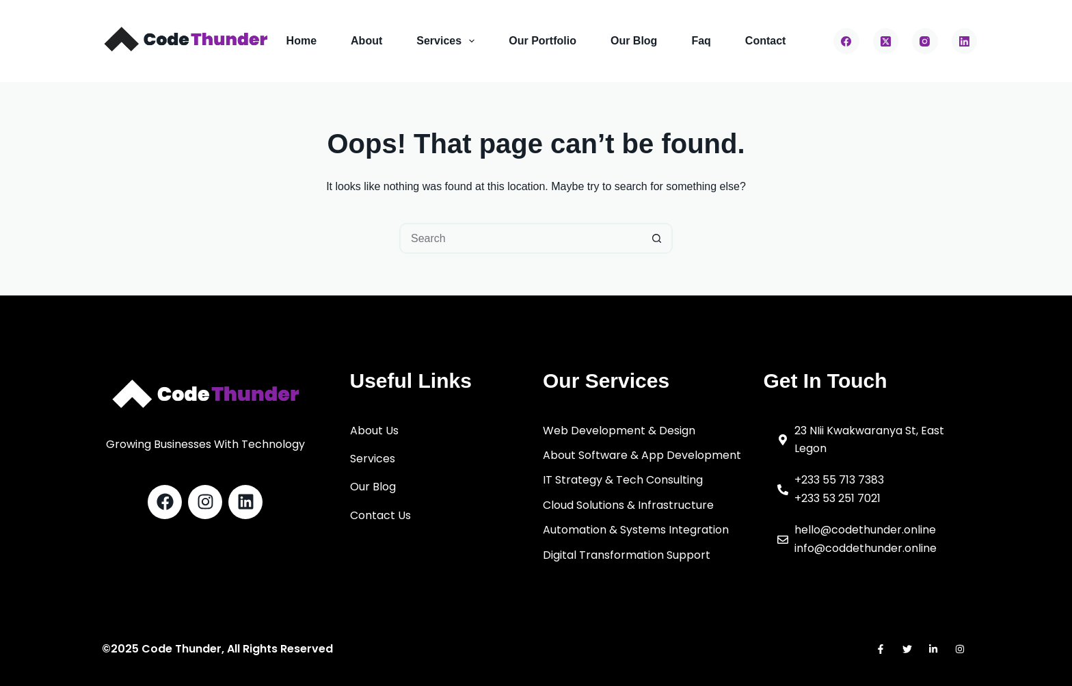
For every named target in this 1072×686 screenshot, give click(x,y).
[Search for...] (520, 238)
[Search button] (657, 238)
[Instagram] (925, 41)
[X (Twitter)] (886, 41)
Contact (765, 41)
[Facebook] (846, 41)
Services (448, 41)
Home (301, 41)
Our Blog (634, 41)
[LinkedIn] (965, 41)
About (366, 41)
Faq (700, 41)
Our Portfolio (542, 41)
